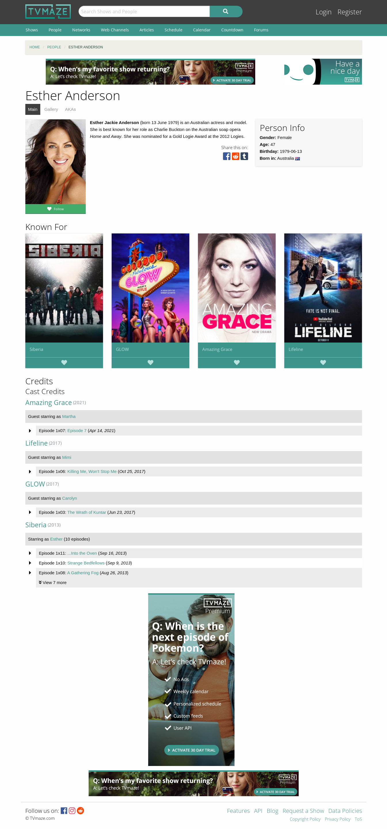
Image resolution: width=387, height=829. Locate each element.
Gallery (51, 109)
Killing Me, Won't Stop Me (92, 471)
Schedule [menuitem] (173, 30)
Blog (272, 811)
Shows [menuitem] (32, 30)
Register (350, 11)
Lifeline (296, 349)
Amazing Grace (217, 349)
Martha (69, 416)
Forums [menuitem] (261, 30)
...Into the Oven (82, 553)
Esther (56, 539)
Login (324, 11)
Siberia (36, 349)
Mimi (66, 457)
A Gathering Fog (82, 572)
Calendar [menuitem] (202, 30)
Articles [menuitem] (147, 30)
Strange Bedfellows (85, 562)
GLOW (122, 349)
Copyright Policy (305, 819)
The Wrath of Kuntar (86, 512)
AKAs (70, 109)
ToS (358, 819)
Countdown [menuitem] (232, 30)
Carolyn (69, 498)
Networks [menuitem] (81, 30)
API (258, 811)
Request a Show (303, 811)
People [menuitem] (55, 30)
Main (33, 109)
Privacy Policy (337, 819)
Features (238, 811)
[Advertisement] (150, 72)
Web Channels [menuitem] (115, 30)
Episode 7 (77, 430)
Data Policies (345, 811)
